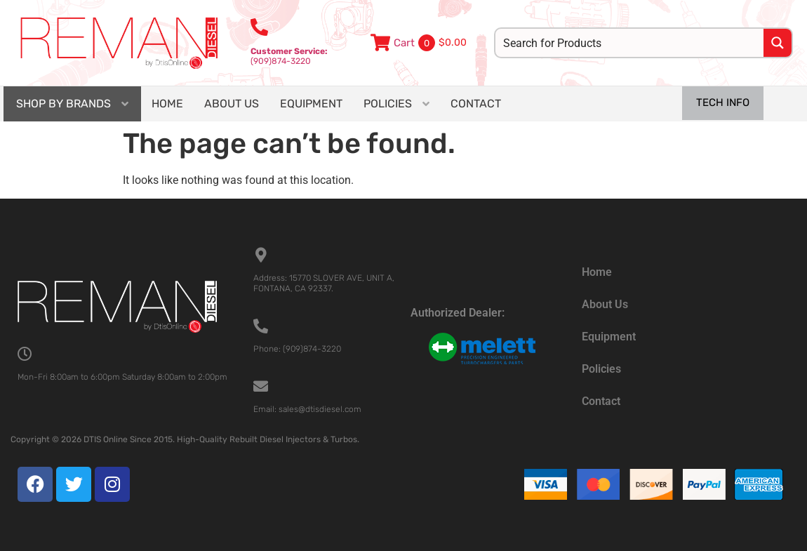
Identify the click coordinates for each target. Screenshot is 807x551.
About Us (605, 304)
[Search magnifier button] (777, 43)
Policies (601, 369)
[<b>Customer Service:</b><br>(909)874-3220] (259, 27)
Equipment (609, 336)
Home (597, 272)
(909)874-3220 (289, 56)
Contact (601, 401)
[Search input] (630, 43)
